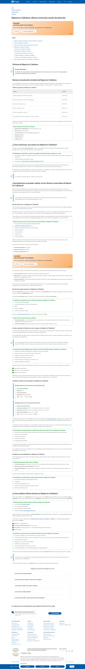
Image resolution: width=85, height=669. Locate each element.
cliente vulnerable (26, 504)
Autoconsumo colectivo (31, 639)
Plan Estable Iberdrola (15, 626)
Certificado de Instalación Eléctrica (22, 225)
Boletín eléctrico (62, 623)
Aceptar (57, 666)
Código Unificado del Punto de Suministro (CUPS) (32, 161)
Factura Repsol (30, 628)
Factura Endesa (30, 623)
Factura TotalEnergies (31, 629)
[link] (16, 652)
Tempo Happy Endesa (15, 624)
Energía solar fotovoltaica (31, 634)
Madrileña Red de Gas (15, 640)
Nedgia (13, 637)
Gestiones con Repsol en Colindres (21, 47)
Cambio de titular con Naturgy (48, 626)
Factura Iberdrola (30, 624)
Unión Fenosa (14, 642)
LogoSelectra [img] (12, 666)
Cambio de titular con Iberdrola (48, 624)
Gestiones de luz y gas (47, 634)
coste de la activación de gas (23, 314)
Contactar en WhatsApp (29, 31)
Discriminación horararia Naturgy (17, 629)
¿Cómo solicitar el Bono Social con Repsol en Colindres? (26, 59)
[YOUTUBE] (72, 651)
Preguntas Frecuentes (47, 639)
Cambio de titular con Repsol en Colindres (24, 53)
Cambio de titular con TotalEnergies (49, 629)
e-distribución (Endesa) (16, 634)
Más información (23, 663)
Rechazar (42, 666)
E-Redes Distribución (15, 639)
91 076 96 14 (54, 613)
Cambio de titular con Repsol (48, 628)
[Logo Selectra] (15, 2)
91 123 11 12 (16, 31)
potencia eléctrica (51, 418)
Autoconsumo (45, 637)
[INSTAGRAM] (69, 651)
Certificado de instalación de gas (65, 624)
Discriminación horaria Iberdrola (17, 628)
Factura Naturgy (30, 626)
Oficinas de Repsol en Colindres (21, 43)
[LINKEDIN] (66, 651)
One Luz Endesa (14, 623)
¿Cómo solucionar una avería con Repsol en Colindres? (26, 45)
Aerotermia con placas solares (32, 637)
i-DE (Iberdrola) (14, 635)
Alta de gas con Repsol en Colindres (23, 51)
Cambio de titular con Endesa (48, 623)
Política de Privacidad (15, 661)
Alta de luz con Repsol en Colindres (22, 49)
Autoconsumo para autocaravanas (33, 640)
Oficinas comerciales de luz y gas (49, 635)
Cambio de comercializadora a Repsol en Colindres (26, 57)
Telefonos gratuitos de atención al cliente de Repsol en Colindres (28, 40)
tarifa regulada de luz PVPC (29, 510)
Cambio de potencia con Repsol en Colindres (24, 55)
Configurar (27, 666)
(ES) (71, 666)
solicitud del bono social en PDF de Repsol (40, 518)
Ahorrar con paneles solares (32, 635)
